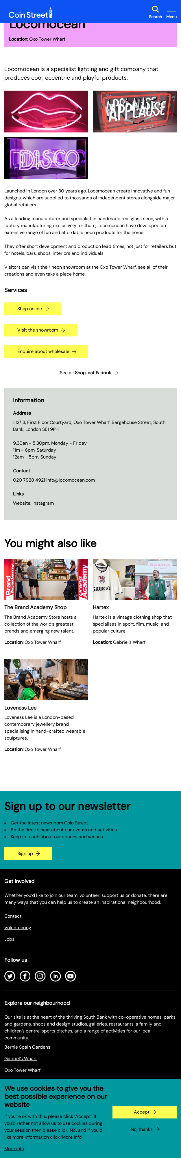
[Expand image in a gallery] (46, 111)
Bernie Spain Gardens (27, 1047)
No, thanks (142, 1135)
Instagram (43, 503)
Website (21, 503)
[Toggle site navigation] (171, 12)
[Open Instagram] (40, 976)
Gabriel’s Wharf (20, 1059)
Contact (12, 916)
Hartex (101, 607)
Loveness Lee (20, 707)
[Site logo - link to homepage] (30, 12)
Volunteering (17, 928)
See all (85, 372)
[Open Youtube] (70, 976)
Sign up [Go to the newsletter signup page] (25, 853)
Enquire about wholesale (43, 351)
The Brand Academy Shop (35, 607)
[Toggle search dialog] (155, 12)
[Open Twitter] (9, 976)
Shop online (29, 309)
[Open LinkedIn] (55, 976)
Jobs (9, 939)
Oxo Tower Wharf (22, 1070)
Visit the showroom (37, 330)
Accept (141, 1118)
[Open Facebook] (25, 976)
